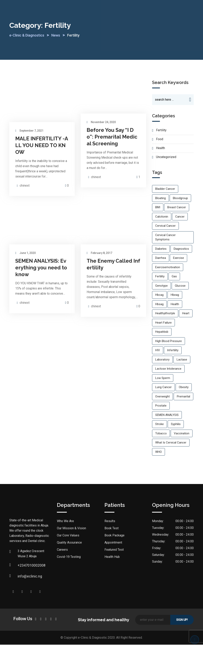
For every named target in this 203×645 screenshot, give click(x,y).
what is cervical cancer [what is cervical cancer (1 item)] (170, 443)
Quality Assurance (69, 543)
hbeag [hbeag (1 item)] (175, 295)
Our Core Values (68, 536)
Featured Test (114, 550)
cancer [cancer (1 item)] (180, 217)
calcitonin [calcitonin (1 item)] (161, 217)
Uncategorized (166, 157)
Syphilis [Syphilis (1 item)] (176, 424)
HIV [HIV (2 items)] (157, 350)
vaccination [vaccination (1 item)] (181, 434)
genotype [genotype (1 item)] (161, 286)
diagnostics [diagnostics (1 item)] (181, 249)
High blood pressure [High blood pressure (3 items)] (168, 341)
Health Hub (112, 557)
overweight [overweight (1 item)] (162, 397)
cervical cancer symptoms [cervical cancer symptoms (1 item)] (165, 238)
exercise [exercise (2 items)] (178, 258)
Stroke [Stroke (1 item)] (159, 424)
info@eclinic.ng (22, 577)
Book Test (111, 528)
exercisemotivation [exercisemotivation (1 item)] (167, 267)
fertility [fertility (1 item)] (160, 277)
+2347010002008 (22, 566)
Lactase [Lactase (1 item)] (182, 360)
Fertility (161, 130)
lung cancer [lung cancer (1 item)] (163, 387)
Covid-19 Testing (69, 557)
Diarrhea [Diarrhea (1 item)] (160, 258)
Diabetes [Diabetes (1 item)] (161, 249)
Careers (62, 550)
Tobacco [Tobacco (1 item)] (161, 434)
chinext (25, 185)
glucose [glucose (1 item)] (180, 286)
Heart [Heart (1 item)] (185, 313)
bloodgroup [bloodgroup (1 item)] (180, 198)
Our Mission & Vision (71, 528)
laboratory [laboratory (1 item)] (162, 360)
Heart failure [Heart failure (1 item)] (163, 323)
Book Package (114, 536)
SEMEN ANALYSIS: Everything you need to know (41, 267)
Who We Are (65, 521)
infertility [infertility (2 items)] (172, 350)
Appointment (113, 543)
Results (109, 521)
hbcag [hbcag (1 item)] (159, 295)
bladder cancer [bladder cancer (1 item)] (165, 189)
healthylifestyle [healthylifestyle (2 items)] (165, 313)
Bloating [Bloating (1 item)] (160, 198)
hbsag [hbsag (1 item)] (159, 304)
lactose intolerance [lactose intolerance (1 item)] (168, 369)
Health (160, 148)
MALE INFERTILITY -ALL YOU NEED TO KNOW (41, 145)
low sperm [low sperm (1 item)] (162, 378)
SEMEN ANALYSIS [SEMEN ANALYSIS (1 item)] (167, 415)
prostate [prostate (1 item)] (161, 406)
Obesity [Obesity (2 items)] (184, 387)
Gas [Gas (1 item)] (174, 277)
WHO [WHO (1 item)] (158, 452)
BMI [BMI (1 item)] (157, 207)
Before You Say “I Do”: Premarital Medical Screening (112, 137)
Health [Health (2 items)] (175, 304)
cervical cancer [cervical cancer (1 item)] (165, 226)
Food (159, 139)
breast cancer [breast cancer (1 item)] (176, 207)
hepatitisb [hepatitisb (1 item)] (161, 332)
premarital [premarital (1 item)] (183, 397)
